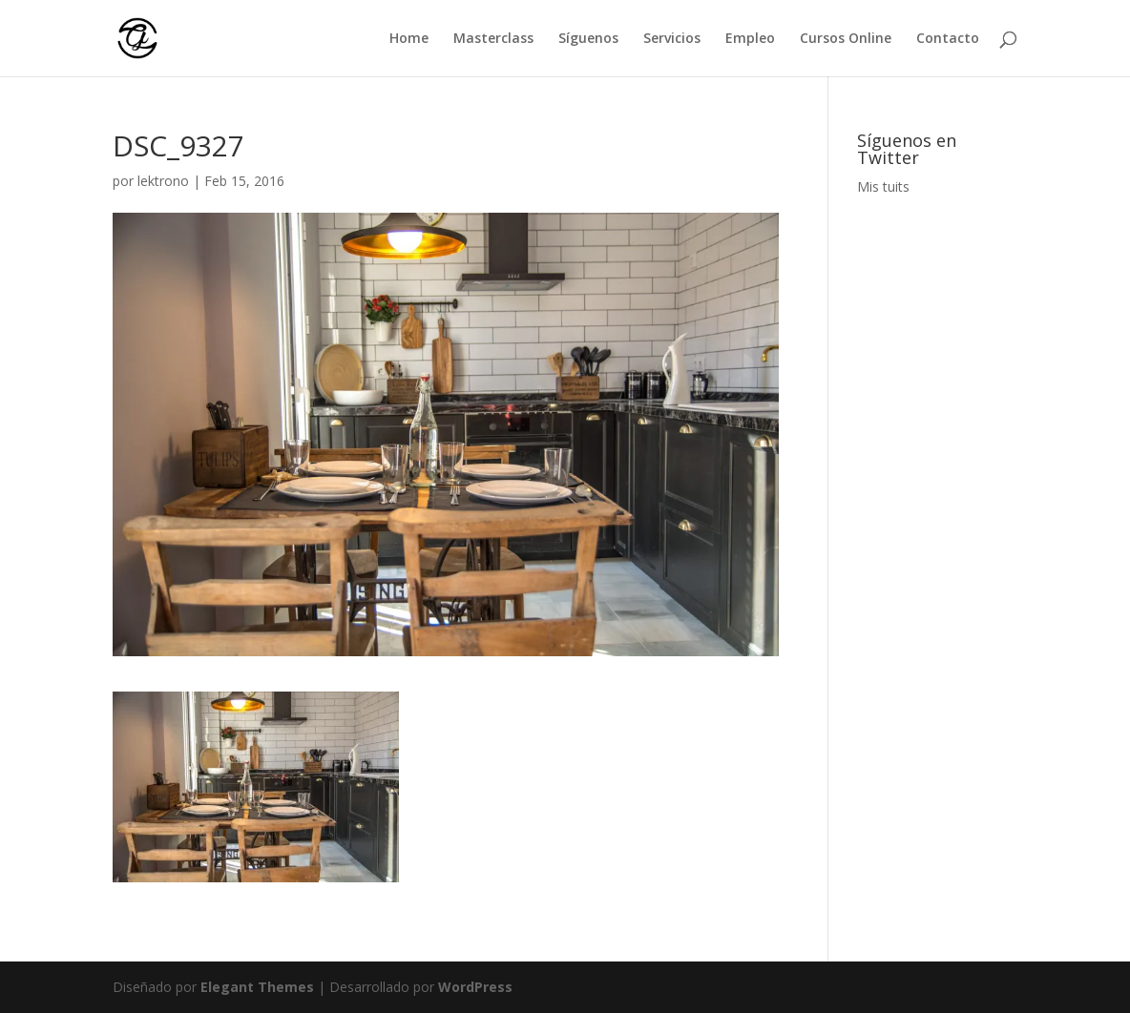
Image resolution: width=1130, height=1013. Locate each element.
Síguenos (588, 39)
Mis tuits (883, 186)
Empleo (750, 39)
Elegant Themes (257, 987)
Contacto (947, 39)
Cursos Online (845, 39)
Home (409, 39)
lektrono (163, 181)
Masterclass (493, 39)
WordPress (475, 987)
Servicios (672, 39)
